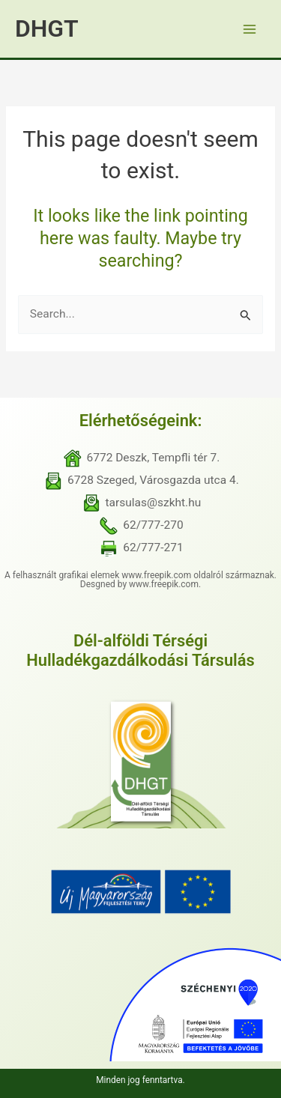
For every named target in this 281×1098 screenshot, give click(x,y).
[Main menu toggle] (250, 29)
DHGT (47, 28)
